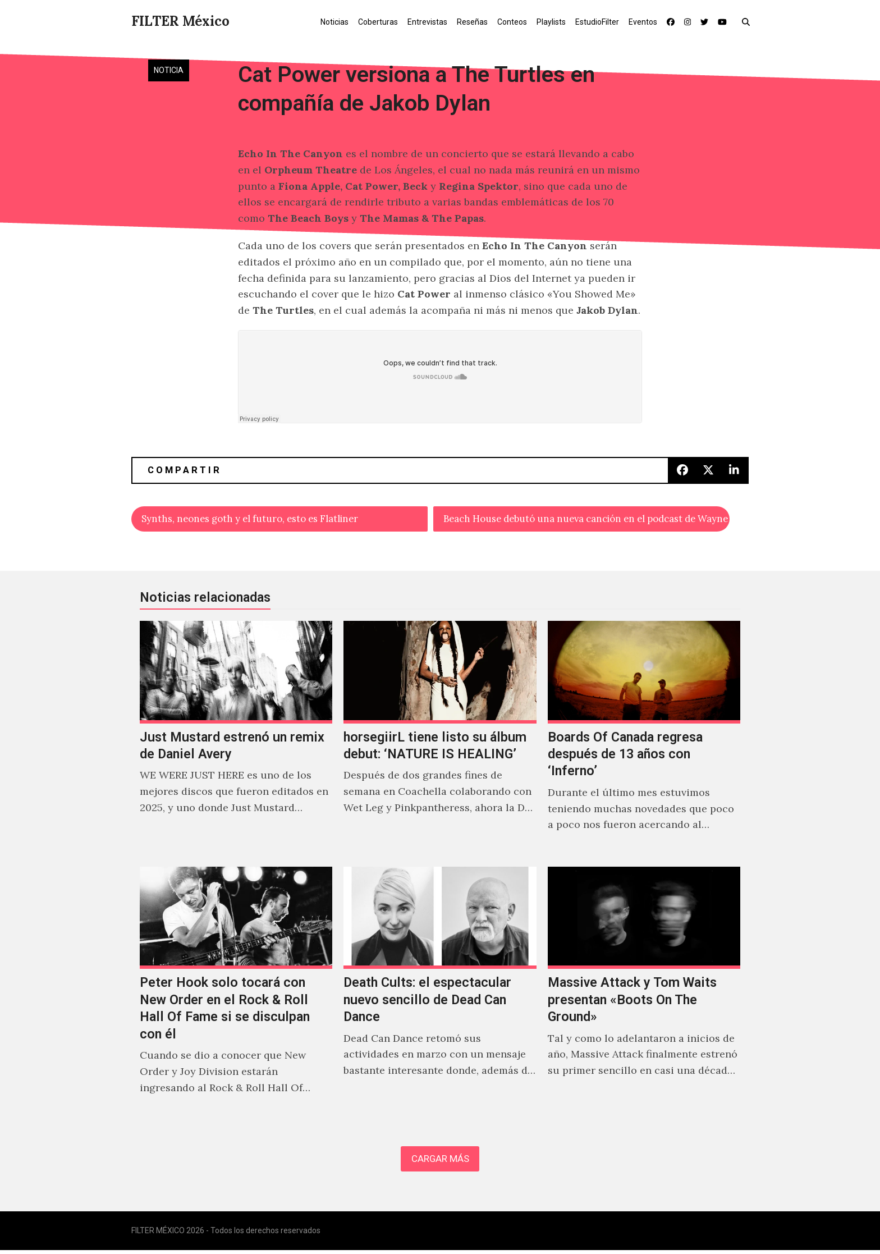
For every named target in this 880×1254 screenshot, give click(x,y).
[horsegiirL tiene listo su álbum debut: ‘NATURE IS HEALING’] (439, 740)
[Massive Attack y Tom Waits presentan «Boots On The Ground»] (644, 994)
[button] (748, 21)
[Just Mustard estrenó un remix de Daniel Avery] (236, 740)
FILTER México (180, 21)
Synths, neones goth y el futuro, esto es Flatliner (260, 519)
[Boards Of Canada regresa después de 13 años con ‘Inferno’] (644, 740)
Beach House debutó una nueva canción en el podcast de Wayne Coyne (587, 519)
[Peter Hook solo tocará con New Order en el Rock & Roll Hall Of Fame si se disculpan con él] (236, 994)
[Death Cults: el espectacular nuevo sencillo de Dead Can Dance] (439, 994)
